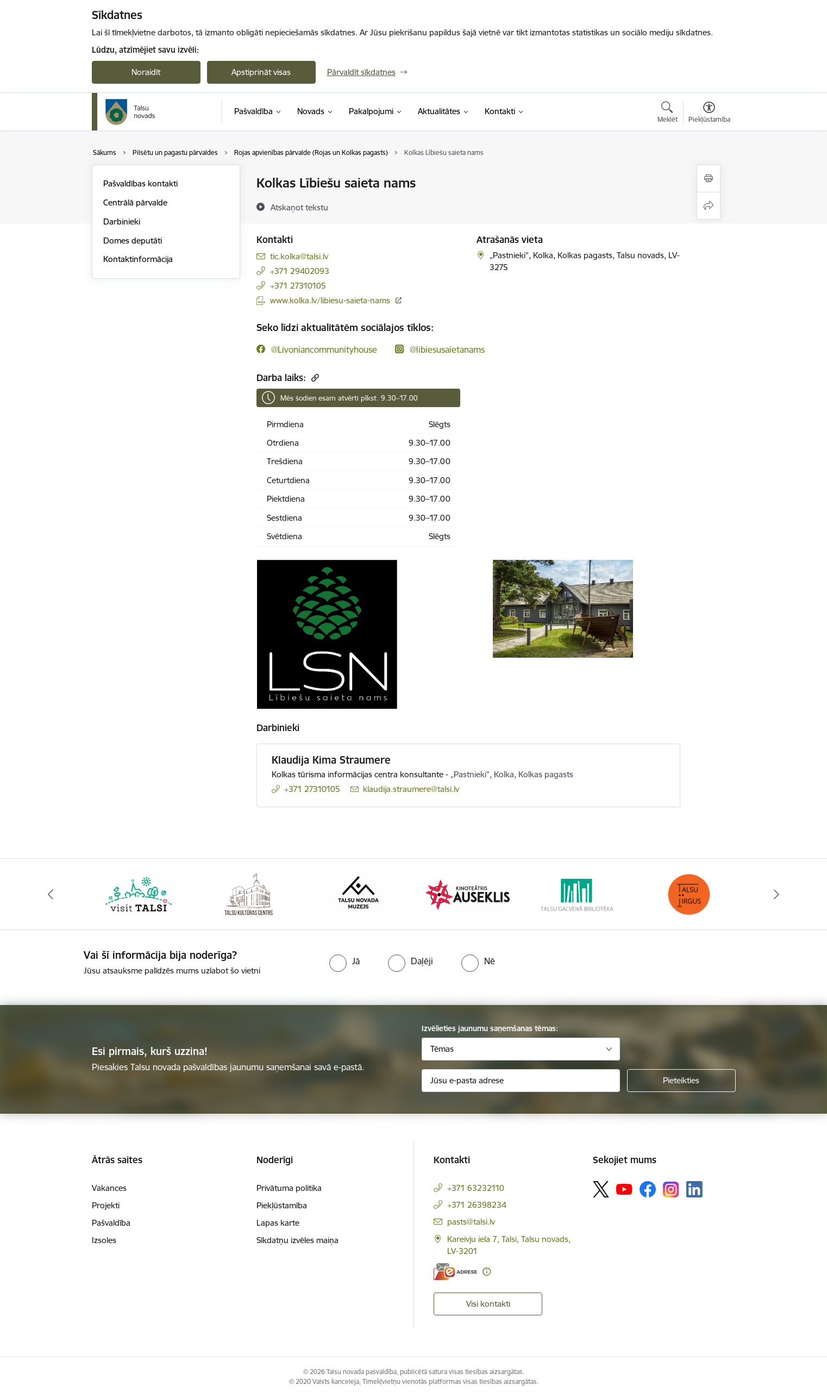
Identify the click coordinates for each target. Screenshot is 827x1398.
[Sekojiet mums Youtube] (624, 1188)
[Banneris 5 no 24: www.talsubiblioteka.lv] (579, 893)
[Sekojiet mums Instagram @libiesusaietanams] (440, 349)
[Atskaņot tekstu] (299, 207)
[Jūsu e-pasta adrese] (521, 1080)
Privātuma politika (289, 1188)
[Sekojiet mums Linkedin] (694, 1189)
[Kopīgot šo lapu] (708, 205)
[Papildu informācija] (487, 1272)
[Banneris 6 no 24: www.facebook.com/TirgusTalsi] (688, 893)
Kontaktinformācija (138, 259)
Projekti (106, 1205)
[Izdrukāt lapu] (708, 178)
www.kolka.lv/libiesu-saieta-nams (330, 300)
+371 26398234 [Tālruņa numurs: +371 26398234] (476, 1205)
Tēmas (442, 1049)
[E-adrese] (455, 1272)
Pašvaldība (111, 1223)
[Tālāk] (777, 894)
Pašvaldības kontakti (140, 183)
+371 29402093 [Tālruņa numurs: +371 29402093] (299, 271)
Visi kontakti (488, 1304)
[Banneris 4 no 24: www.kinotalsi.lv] (469, 893)
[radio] (344, 961)
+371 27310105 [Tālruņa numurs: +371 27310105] (298, 285)
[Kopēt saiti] (314, 377)
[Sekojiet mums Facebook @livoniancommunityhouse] (316, 349)
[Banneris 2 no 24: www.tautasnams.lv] (248, 893)
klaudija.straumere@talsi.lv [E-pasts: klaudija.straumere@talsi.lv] (411, 789)
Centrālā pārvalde (135, 202)
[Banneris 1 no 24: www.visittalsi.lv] (138, 893)
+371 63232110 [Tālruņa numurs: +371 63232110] (475, 1188)
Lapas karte (277, 1223)
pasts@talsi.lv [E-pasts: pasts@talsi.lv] (471, 1221)
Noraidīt (145, 72)
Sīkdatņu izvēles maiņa (297, 1240)
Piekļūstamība (281, 1205)
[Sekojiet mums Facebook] (648, 1189)
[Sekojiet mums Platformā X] (601, 1189)
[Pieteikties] (681, 1080)
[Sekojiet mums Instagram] (671, 1189)
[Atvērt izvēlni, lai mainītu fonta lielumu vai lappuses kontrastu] (709, 114)
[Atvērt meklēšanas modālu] (667, 114)
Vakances (109, 1188)
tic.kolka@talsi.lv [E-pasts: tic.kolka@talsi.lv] (299, 256)
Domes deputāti (132, 240)
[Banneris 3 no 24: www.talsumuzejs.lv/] (358, 893)
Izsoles (104, 1240)
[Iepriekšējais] (50, 894)
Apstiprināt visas (261, 72)
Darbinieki (121, 221)
